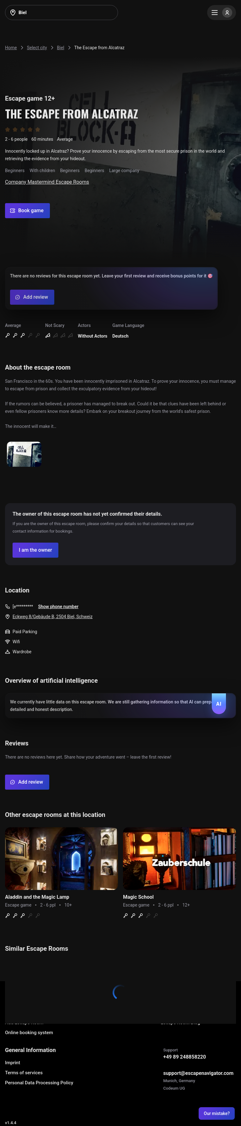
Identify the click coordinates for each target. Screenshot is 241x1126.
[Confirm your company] (35, 550)
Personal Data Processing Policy (39, 1083)
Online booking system (29, 1032)
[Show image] (24, 454)
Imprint (12, 1062)
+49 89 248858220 (184, 1057)
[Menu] (221, 12)
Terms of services (24, 1073)
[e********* (23, 606)
